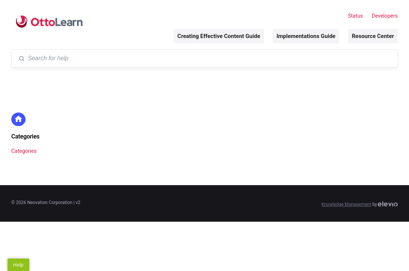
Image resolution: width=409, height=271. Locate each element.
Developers (385, 16)
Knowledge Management (346, 204)
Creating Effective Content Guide (218, 36)
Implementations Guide (305, 36)
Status (355, 16)
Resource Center (373, 36)
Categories (25, 136)
